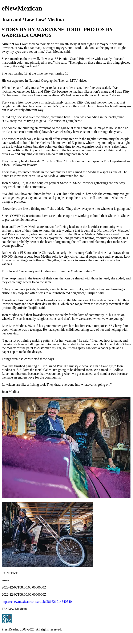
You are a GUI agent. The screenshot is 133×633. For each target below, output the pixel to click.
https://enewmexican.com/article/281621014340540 (37, 601)
